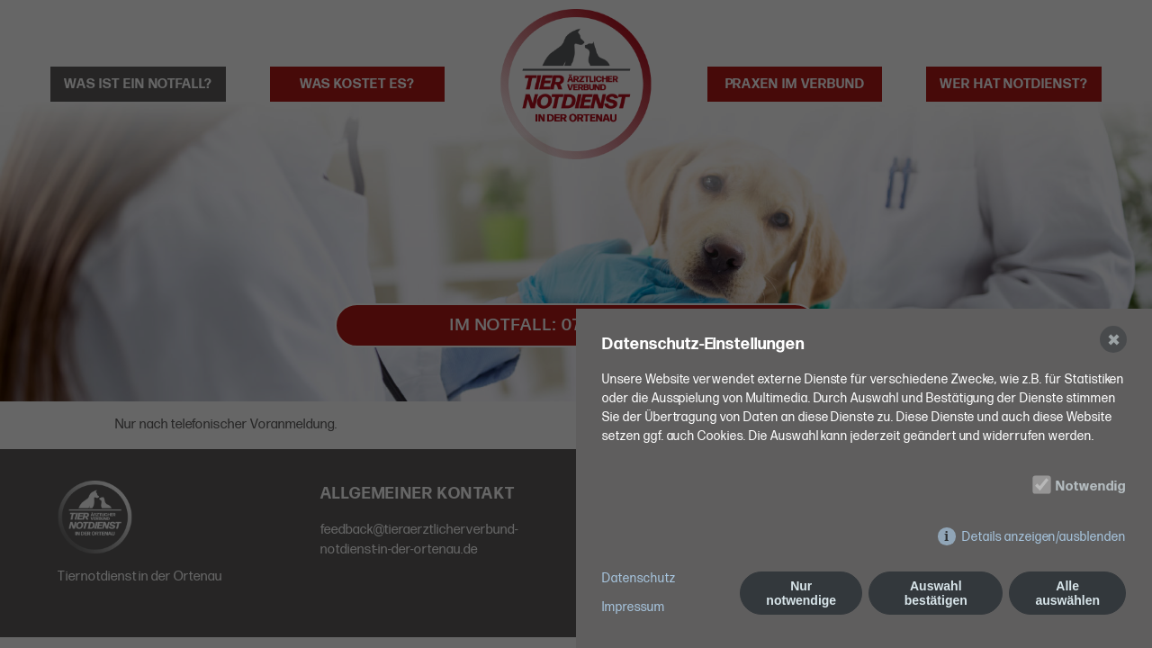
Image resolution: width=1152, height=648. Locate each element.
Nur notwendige (801, 593)
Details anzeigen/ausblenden (1044, 536)
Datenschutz (639, 578)
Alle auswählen (1067, 593)
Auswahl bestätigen (936, 593)
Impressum (633, 607)
